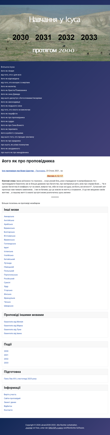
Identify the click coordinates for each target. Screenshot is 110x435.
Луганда (8, 263)
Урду (6, 286)
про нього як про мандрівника (15, 152)
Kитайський (9, 259)
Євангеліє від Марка (13, 325)
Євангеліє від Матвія (13, 322)
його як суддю (7, 121)
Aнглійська (9, 220)
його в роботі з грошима (12, 133)
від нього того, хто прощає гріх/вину (17, 137)
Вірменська (9, 240)
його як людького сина (11, 106)
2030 (6, 351)
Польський (9, 271)
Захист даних (10, 402)
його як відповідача (10, 78)
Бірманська (9, 228)
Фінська (7, 294)
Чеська (7, 302)
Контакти (8, 410)
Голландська (10, 244)
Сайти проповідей (12, 398)
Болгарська (9, 232)
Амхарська (9, 216)
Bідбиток (8, 406)
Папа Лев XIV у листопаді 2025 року (20, 379)
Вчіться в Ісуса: (8, 67)
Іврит (6, 247)
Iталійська (8, 255)
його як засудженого (10, 148)
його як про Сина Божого (12, 125)
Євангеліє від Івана (13, 333)
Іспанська (8, 251)
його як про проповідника (13, 117)
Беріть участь (10, 394)
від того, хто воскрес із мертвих (15, 82)
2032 (6, 359)
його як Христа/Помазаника (14, 90)
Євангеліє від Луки (12, 329)
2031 (6, 355)
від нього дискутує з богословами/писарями (21, 98)
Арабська (8, 224)
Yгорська (8, 290)
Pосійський (9, 278)
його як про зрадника (11, 141)
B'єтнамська (9, 236)
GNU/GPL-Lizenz (55, 428)
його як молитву (8, 86)
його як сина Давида (10, 94)
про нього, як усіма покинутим (15, 145)
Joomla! (29, 428)
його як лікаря (7, 71)
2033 (6, 363)
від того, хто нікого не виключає (15, 110)
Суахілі (7, 282)
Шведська (8, 306)
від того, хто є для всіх (11, 75)
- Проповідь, (24, 171)
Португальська (11, 275)
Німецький (9, 267)
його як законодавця (10, 102)
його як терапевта (9, 129)
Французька (9, 298)
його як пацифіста (9, 113)
